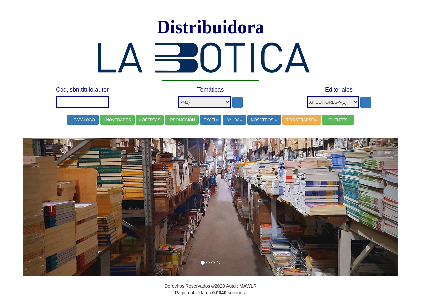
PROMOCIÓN (182, 120)
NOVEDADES (117, 120)
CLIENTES (338, 120)
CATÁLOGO (83, 120)
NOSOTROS (264, 120)
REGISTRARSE (301, 120)
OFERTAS (149, 120)
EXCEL (211, 120)
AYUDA (234, 120)
